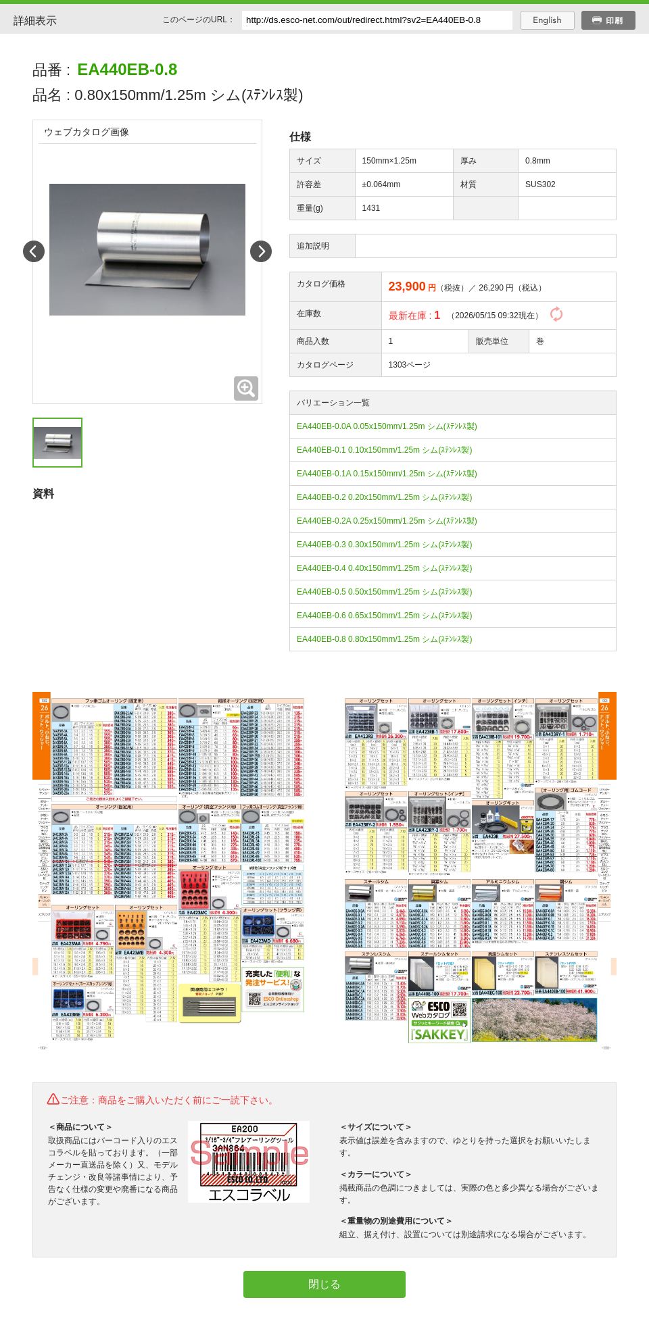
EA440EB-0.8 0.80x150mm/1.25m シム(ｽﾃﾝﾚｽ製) (384, 639)
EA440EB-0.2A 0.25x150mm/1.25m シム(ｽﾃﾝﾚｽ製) (387, 521)
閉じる (324, 1284)
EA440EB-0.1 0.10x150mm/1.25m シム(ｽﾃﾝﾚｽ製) (384, 450)
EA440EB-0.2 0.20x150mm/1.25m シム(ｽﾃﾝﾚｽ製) (384, 497)
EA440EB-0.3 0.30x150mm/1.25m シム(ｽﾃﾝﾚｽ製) (384, 544)
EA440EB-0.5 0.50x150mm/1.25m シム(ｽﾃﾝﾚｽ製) (384, 592)
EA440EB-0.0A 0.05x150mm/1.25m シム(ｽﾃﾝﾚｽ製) (387, 426)
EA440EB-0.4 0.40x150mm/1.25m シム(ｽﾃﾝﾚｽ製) (384, 568)
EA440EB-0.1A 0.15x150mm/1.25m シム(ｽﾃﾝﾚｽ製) (387, 473)
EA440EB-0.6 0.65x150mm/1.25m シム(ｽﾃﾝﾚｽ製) (384, 615)
